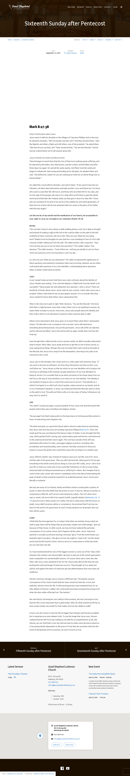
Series (93, 39)
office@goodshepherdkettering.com (61, 685)
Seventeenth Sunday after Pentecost (96, 650)
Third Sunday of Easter (18, 674)
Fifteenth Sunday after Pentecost (33, 650)
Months (118, 39)
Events (89, 7)
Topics (85, 39)
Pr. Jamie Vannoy (70, 53)
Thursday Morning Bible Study (102, 674)
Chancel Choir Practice (98, 694)
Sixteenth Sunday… (28, 39)
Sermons (17, 39)
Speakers (109, 39)
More (115, 7)
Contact (107, 7)
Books (100, 39)
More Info (56, 744)
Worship (80, 7)
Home (10, 39)
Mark (82, 53)
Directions (69, 744)
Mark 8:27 (84, 430)
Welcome (71, 7)
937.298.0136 (53, 682)
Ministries (98, 7)
